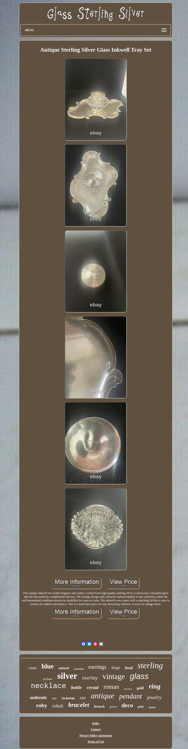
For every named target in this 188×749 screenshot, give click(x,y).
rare (54, 698)
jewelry (154, 697)
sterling (150, 665)
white (32, 668)
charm (152, 707)
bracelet (78, 704)
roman (111, 686)
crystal (93, 687)
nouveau (78, 668)
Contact (96, 729)
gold (140, 688)
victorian (68, 698)
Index (95, 723)
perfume (47, 679)
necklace (48, 686)
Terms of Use (96, 741)
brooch (99, 706)
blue (48, 666)
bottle (76, 687)
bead (129, 668)
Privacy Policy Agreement (96, 735)
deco (127, 705)
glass (139, 676)
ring (154, 686)
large (115, 667)
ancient (128, 688)
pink (141, 706)
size (83, 697)
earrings (97, 667)
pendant (130, 696)
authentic (38, 697)
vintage (114, 676)
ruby (41, 705)
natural (64, 668)
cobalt (57, 705)
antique (102, 695)
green (113, 706)
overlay (90, 678)
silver (67, 676)
